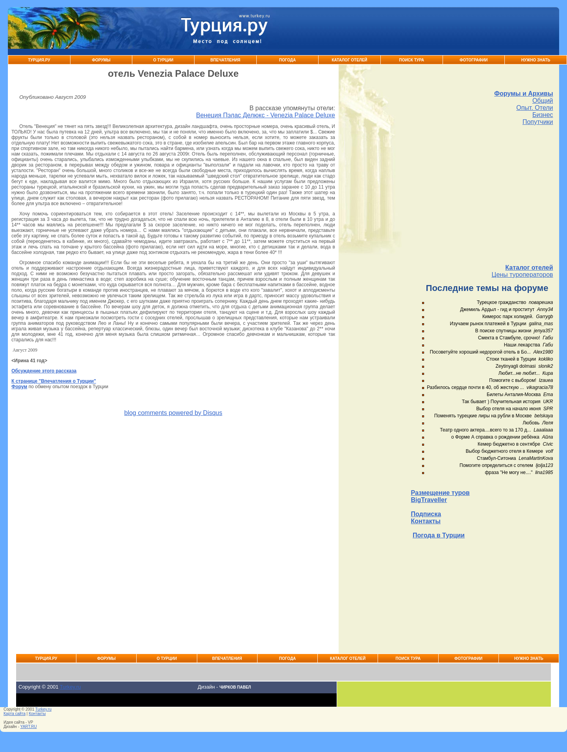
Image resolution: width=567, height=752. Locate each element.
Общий (542, 100)
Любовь (531, 423)
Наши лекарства (522, 345)
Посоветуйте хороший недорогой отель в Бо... (480, 352)
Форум (19, 386)
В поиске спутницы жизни (503, 330)
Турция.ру (39, 60)
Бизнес (542, 114)
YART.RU (28, 726)
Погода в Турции (439, 535)
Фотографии (473, 60)
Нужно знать (535, 60)
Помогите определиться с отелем (496, 465)
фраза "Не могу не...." (508, 472)
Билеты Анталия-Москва (514, 394)
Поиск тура (411, 60)
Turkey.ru (70, 687)
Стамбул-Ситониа (496, 458)
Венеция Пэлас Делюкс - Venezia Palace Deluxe (265, 115)
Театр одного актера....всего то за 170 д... (485, 430)
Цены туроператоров (522, 274)
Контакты (426, 521)
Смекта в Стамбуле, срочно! (509, 338)
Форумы (101, 60)
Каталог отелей (529, 267)
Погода (287, 60)
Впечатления (225, 60)
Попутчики (538, 122)
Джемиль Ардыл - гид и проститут (497, 309)
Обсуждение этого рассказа (43, 371)
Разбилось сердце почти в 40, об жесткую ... (475, 387)
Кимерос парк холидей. (507, 316)
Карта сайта (15, 713)
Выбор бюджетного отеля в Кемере (504, 451)
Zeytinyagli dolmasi (515, 366)
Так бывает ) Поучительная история (501, 401)
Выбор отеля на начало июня (508, 408)
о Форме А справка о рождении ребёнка (495, 437)
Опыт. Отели (534, 107)
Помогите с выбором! (512, 380)
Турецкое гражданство (501, 302)
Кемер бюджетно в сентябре (509, 444)
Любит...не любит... (519, 373)
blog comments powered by (173, 412)
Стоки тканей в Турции (511, 359)
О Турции (163, 60)
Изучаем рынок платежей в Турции (488, 323)
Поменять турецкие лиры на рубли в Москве (483, 416)
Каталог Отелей (349, 60)
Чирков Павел (235, 687)
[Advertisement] (482, 195)
